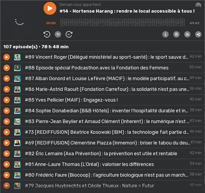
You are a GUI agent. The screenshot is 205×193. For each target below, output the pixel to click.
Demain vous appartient (80, 4)
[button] (50, 8)
